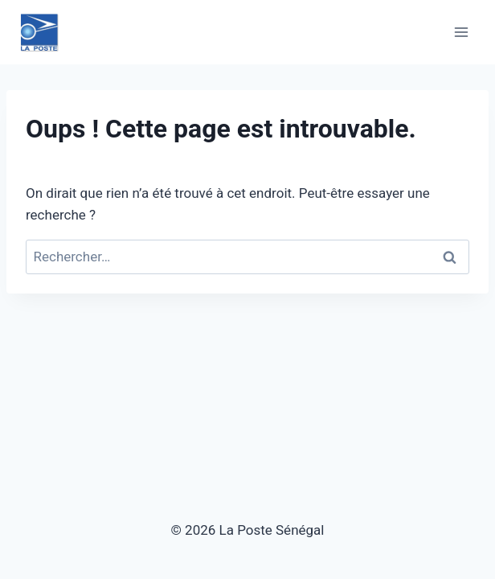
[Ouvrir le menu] (461, 31)
